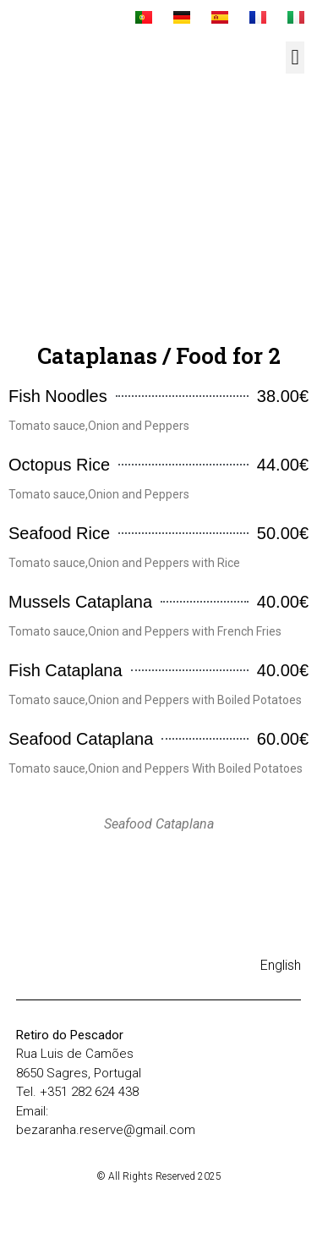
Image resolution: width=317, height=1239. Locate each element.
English (280, 965)
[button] (295, 57)
